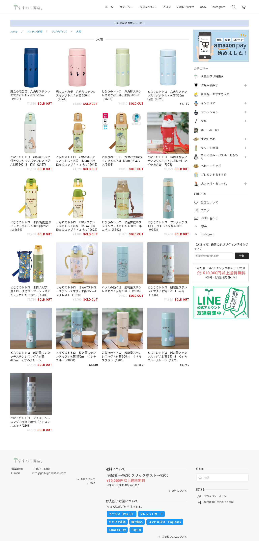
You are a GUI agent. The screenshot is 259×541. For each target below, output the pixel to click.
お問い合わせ (185, 7)
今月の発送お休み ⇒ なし (129, 23)
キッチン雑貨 (209, 147)
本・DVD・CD (210, 130)
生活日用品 (208, 139)
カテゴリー (126, 7)
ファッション (209, 112)
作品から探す (209, 85)
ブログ (166, 7)
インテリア (208, 103)
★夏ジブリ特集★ (212, 76)
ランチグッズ (59, 31)
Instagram (218, 7)
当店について (148, 7)
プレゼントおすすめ (214, 174)
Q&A (203, 7)
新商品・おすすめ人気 (215, 94)
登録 (241, 255)
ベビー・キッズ (211, 165)
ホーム (109, 7)
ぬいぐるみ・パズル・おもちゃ (219, 157)
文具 (204, 121)
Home (13, 31)
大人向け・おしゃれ (214, 183)
